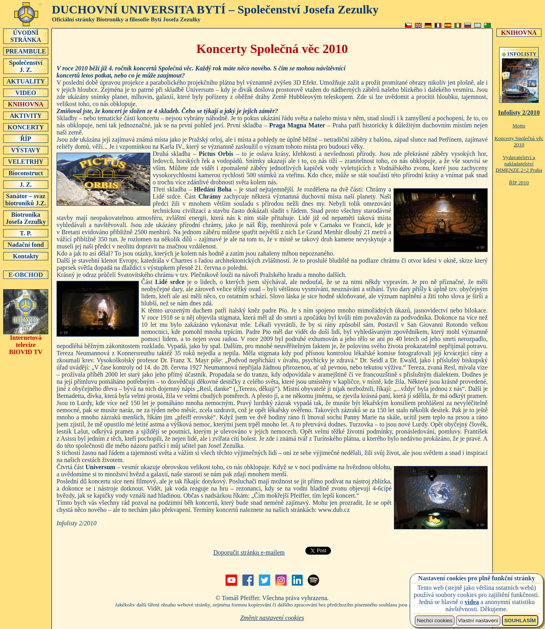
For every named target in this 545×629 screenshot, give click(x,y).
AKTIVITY (26, 115)
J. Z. (26, 184)
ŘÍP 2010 (519, 183)
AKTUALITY (26, 81)
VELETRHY (26, 161)
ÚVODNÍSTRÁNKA (26, 36)
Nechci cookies (434, 620)
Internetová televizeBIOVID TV (25, 342)
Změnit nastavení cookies (272, 617)
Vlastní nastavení (478, 620)
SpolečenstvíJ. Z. (26, 66)
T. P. (26, 233)
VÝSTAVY (26, 149)
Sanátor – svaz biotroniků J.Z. (26, 199)
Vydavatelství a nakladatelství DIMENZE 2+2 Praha (519, 163)
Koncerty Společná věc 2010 (518, 141)
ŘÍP (26, 138)
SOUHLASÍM (520, 620)
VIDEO (26, 92)
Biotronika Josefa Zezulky (26, 218)
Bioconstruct (26, 172)
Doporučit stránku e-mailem (248, 552)
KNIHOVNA (26, 104)
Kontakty (26, 256)
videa (472, 602)
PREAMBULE (26, 51)
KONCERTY (26, 127)
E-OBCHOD (26, 274)
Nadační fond (26, 244)
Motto (519, 126)
